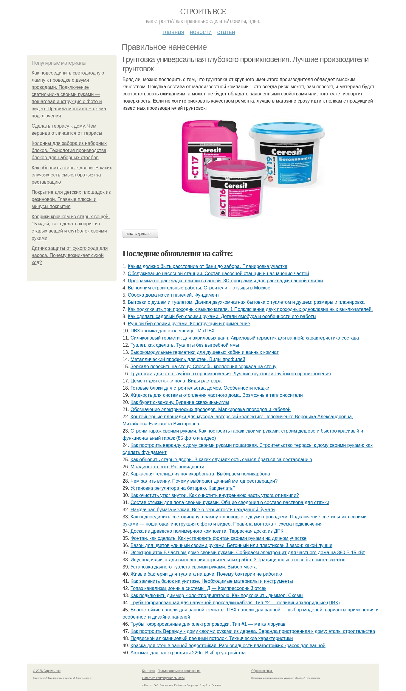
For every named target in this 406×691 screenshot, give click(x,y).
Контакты (148, 671)
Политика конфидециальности (163, 678)
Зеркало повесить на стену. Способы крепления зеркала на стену (204, 366)
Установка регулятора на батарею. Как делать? (183, 488)
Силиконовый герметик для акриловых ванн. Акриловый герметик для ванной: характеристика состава (245, 337)
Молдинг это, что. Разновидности (167, 466)
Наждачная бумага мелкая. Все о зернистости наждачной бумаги (203, 509)
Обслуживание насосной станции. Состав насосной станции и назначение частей (218, 273)
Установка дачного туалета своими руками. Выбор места (194, 566)
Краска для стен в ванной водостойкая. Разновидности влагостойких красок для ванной (228, 645)
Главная (173, 32)
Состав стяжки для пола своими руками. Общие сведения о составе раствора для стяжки (230, 502)
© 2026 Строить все (47, 671)
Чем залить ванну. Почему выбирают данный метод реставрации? (204, 481)
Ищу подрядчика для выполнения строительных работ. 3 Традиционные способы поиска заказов (238, 559)
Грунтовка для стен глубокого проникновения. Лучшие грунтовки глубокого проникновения (231, 373)
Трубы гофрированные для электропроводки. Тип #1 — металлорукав (208, 624)
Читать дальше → (140, 234)
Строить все (203, 11)
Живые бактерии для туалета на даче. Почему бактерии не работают (207, 574)
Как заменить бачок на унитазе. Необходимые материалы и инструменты (212, 581)
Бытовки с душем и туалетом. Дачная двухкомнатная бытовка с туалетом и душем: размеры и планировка (246, 302)
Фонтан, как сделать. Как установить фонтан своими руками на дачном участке (219, 538)
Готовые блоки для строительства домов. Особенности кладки (200, 388)
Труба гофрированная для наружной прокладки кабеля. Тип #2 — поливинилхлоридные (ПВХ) (235, 602)
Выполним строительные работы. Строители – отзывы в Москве (199, 287)
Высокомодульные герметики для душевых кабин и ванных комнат (205, 352)
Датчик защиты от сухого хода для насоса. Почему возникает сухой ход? (70, 255)
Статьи (226, 32)
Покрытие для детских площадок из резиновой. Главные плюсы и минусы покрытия (71, 199)
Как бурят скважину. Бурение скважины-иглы (180, 402)
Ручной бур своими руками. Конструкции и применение (189, 323)
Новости (201, 32)
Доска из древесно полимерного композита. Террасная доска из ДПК (207, 531)
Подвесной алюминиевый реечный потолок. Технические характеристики (212, 638)
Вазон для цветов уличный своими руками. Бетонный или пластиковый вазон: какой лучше (231, 545)
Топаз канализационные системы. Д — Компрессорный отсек (198, 588)
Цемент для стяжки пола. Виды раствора (176, 380)
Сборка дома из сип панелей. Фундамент (173, 295)
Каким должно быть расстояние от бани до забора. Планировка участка (207, 266)
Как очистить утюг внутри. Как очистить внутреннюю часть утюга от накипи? (215, 495)
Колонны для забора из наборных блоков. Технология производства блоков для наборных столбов (69, 150)
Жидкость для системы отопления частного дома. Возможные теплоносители (217, 395)
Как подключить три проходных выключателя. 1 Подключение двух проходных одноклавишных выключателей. (250, 309)
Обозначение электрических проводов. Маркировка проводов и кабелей (211, 409)
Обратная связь (262, 671)
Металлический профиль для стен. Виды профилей (188, 359)
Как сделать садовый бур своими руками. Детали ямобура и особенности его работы (222, 316)
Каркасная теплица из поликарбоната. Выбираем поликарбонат (201, 473)
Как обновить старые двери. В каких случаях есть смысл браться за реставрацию (72, 175)
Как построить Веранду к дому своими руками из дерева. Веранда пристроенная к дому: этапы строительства (253, 631)
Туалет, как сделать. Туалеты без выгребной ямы (185, 345)
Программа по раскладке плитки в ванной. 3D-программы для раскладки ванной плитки (225, 280)
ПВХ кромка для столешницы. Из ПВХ (173, 330)
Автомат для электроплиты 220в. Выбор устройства (188, 652)
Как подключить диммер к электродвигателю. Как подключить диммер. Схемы (217, 595)
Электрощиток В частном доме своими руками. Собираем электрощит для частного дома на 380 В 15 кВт (248, 552)
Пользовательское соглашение (179, 671)
